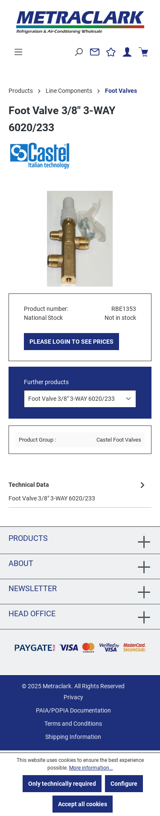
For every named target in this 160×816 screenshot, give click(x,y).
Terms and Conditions (73, 723)
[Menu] (18, 52)
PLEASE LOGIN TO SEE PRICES (71, 341)
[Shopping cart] (143, 52)
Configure (124, 783)
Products (28, 538)
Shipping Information (73, 736)
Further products (46, 382)
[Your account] (127, 52)
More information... (91, 768)
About (21, 563)
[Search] (78, 52)
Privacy (73, 697)
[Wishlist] (111, 52)
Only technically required (62, 783)
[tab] (78, 491)
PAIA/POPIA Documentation (73, 710)
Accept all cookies (82, 804)
